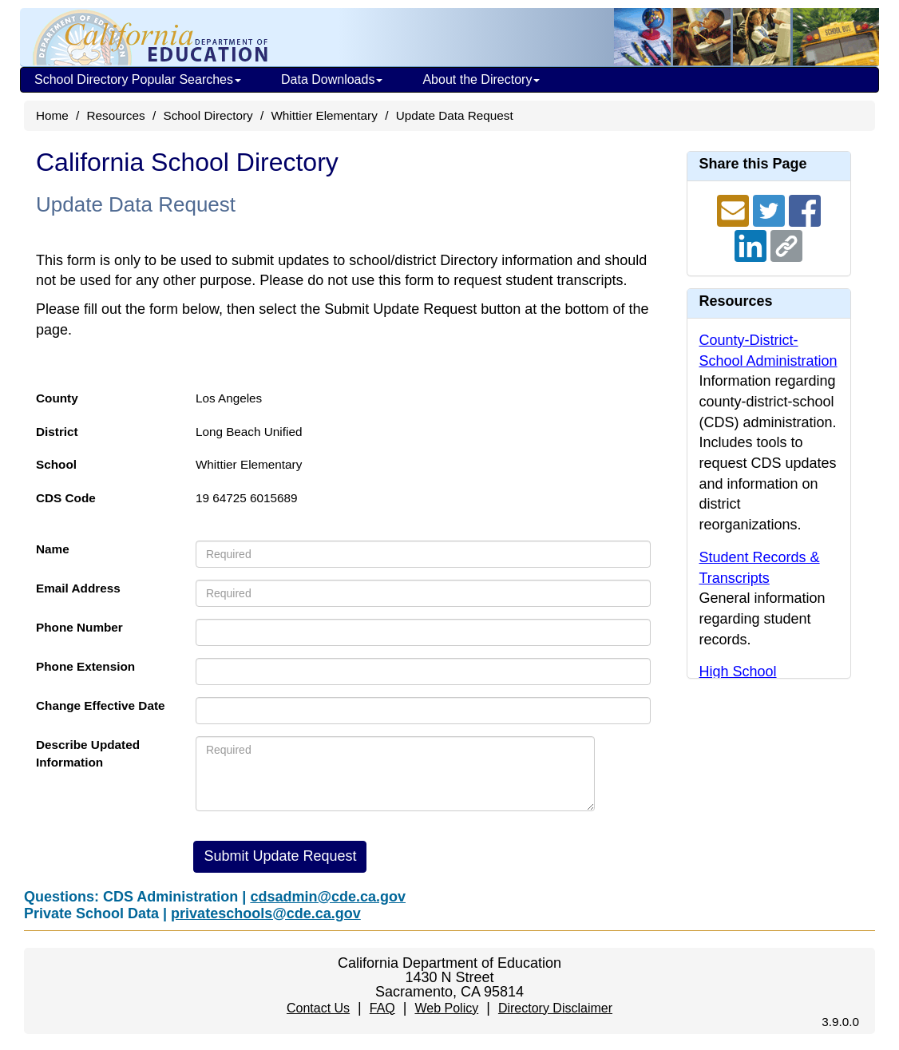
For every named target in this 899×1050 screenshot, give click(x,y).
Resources (116, 115)
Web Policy (446, 1008)
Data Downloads (331, 79)
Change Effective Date (100, 705)
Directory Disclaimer (555, 1008)
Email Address (78, 588)
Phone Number (79, 627)
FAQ (382, 1008)
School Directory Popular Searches (137, 79)
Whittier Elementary (324, 115)
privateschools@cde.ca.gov (266, 913)
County (57, 398)
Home (52, 115)
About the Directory (481, 79)
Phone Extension (85, 666)
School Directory (207, 115)
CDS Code (66, 498)
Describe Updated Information (88, 753)
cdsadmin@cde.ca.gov (328, 897)
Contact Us (318, 1008)
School (56, 464)
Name (52, 549)
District (57, 431)
